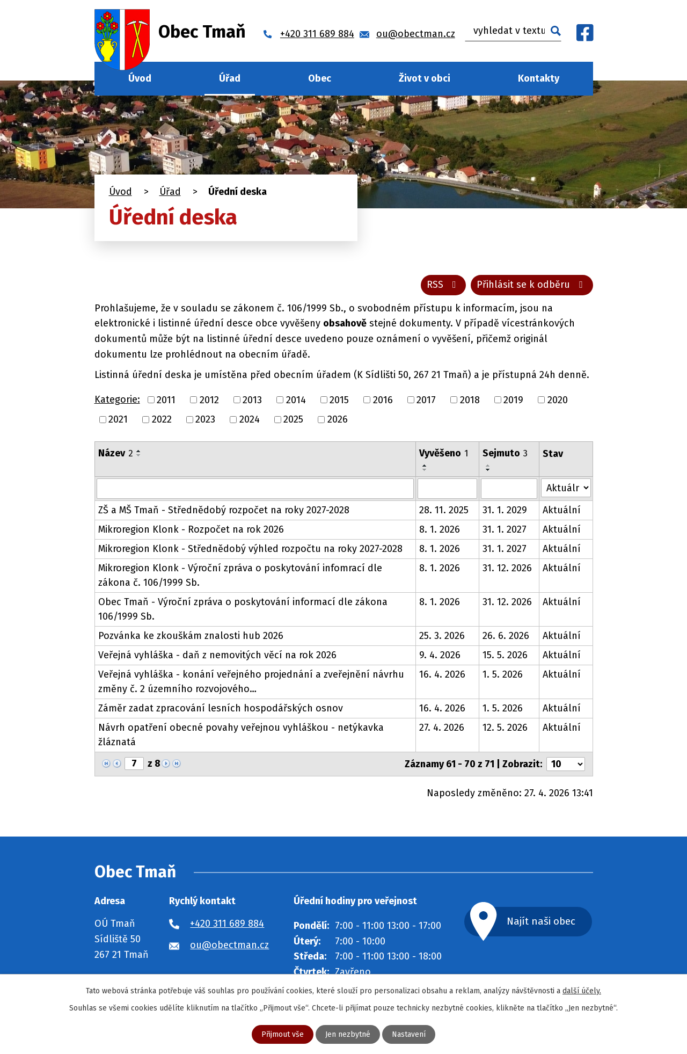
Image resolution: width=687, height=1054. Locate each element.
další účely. (581, 990)
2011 (166, 399)
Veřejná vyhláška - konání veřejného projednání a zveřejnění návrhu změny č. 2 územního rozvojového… (251, 681)
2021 (118, 419)
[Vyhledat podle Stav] (565, 487)
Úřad (229, 78)
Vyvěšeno (443, 453)
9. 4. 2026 (440, 655)
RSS (444, 284)
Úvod (139, 78)
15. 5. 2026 (505, 655)
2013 (252, 399)
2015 (339, 399)
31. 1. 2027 (505, 529)
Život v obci (424, 78)
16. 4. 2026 (442, 674)
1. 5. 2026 (503, 674)
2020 (557, 399)
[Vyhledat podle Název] (255, 488)
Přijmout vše (282, 1034)
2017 (426, 399)
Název (115, 453)
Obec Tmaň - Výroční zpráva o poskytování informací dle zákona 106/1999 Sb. (243, 609)
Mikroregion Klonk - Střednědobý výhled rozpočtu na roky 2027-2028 (250, 549)
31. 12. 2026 (507, 568)
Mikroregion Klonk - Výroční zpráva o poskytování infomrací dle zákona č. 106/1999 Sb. (240, 575)
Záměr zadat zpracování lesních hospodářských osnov (220, 708)
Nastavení (409, 1034)
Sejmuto (505, 453)
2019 (513, 399)
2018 (470, 399)
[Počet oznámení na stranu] (565, 764)
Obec (319, 78)
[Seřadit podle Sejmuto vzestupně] (488, 465)
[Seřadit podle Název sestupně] (139, 455)
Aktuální (562, 510)
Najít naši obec (541, 921)
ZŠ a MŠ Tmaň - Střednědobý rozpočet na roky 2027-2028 (223, 510)
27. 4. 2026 (441, 727)
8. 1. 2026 (439, 529)
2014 (296, 399)
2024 (249, 419)
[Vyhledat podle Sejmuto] (509, 488)
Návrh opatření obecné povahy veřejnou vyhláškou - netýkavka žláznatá (241, 735)
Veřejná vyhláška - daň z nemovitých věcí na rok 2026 (217, 655)
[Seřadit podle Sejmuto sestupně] (488, 470)
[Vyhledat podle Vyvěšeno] (448, 488)
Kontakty (538, 78)
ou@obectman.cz (229, 945)
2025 (293, 419)
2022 (162, 419)
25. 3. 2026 (442, 636)
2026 (337, 419)
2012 (209, 399)
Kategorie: (117, 399)
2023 (205, 419)
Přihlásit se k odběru (532, 284)
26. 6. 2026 (506, 636)
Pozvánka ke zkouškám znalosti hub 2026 (190, 636)
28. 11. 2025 (444, 510)
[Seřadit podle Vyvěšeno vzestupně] (425, 465)
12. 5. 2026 (505, 727)
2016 (383, 399)
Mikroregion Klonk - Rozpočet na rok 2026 (191, 529)
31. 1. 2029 (505, 510)
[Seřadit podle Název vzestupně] (139, 451)
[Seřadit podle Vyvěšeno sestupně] (425, 470)
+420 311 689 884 (227, 923)
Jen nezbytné (347, 1034)
